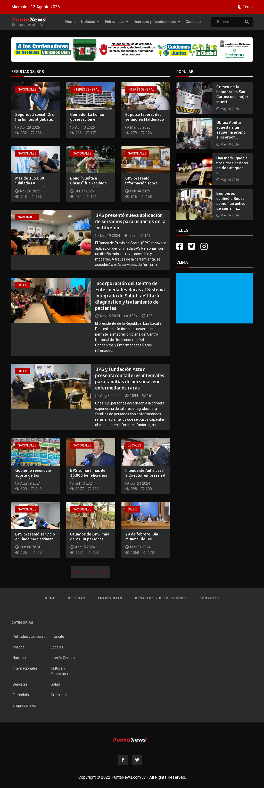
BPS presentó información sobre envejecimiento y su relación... (143, 186)
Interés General (86, 89)
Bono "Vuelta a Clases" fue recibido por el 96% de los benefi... (88, 186)
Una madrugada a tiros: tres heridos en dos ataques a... (232, 166)
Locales (134, 445)
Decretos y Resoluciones (157, 22)
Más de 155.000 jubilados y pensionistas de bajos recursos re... (34, 186)
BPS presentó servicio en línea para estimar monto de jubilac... (35, 539)
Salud (22, 285)
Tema (248, 6)
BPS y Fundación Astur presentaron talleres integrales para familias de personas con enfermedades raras (129, 378)
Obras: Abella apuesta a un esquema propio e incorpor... (231, 130)
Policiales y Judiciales (30, 637)
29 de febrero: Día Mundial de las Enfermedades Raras (143, 539)
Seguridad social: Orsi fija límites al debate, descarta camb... (35, 119)
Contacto (193, 22)
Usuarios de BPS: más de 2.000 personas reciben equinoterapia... (89, 542)
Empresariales (24, 705)
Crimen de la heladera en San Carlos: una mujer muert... (232, 94)
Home (70, 22)
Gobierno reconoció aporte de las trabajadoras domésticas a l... (33, 478)
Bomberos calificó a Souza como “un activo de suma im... (230, 201)
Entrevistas (116, 22)
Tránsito (57, 637)
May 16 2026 (230, 109)
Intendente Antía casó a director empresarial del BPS (145, 475)
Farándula (21, 695)
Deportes (20, 684)
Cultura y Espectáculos (61, 671)
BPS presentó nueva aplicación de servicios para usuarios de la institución (130, 221)
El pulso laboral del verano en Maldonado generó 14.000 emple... (144, 122)
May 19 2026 (230, 144)
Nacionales (27, 89)
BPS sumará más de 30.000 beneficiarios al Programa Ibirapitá (89, 475)
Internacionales (25, 668)
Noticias (90, 22)
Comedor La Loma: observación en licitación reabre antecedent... (87, 122)
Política (18, 647)
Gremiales (59, 695)
